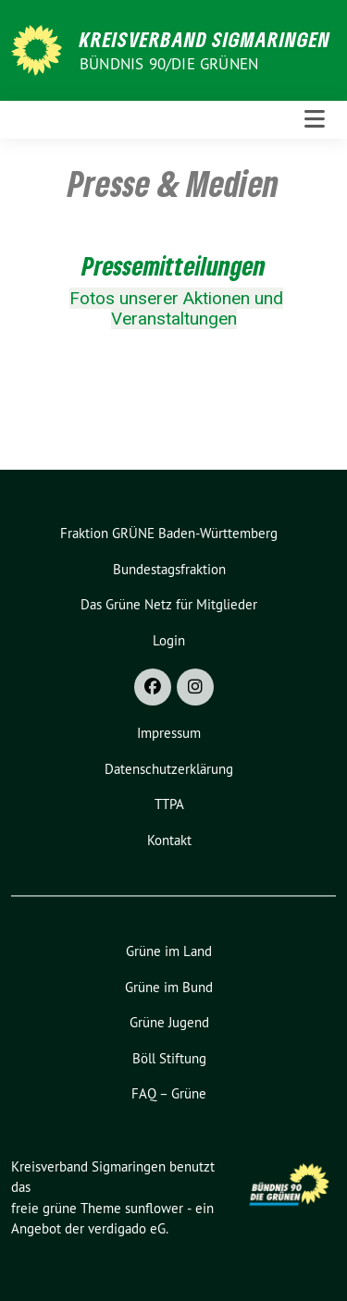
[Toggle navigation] (314, 119)
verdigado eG (127, 1228)
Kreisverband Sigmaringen (205, 39)
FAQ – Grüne (168, 1093)
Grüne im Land (169, 951)
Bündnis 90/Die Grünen (169, 64)
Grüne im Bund (169, 987)
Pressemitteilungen (174, 265)
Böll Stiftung (169, 1058)
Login (169, 640)
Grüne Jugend (169, 1022)
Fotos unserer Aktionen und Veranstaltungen (176, 309)
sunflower (154, 1208)
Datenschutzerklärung (169, 769)
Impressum (169, 733)
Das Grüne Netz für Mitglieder (169, 604)
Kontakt (169, 840)
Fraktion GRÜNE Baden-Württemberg (169, 533)
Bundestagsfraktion (169, 569)
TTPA (169, 804)
